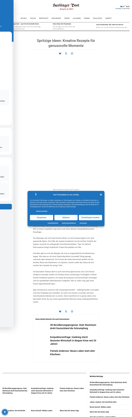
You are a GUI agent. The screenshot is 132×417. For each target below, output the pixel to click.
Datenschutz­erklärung (69, 223)
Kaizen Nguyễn (64, 134)
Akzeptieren (41, 217)
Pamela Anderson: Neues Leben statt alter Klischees (110, 341)
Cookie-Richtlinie (53, 223)
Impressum (83, 223)
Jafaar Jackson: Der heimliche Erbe (103, 346)
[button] (101, 195)
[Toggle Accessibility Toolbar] (5, 412)
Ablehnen (66, 217)
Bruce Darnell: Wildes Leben (41, 355)
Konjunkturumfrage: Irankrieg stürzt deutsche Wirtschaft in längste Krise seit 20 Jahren (73, 284)
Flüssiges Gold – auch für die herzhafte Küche (24, 24)
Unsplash (76, 134)
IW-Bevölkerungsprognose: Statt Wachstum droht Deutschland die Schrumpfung (14, 334)
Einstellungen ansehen (90, 217)
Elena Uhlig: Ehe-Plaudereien (62, 24)
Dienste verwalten (41, 211)
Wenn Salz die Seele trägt (69, 355)
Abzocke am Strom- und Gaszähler (103, 361)
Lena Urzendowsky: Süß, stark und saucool (109, 24)
